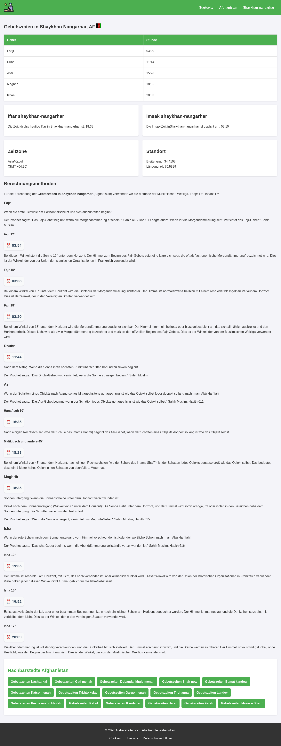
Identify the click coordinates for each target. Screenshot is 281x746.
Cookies (115, 738)
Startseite (206, 7)
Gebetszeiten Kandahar (123, 703)
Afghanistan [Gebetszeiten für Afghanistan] (228, 7)
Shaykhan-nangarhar (258, 7)
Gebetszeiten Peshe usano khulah (36, 703)
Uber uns (131, 738)
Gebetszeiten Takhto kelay (78, 692)
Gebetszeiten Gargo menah (125, 692)
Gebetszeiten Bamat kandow (226, 681)
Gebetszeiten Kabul (83, 703)
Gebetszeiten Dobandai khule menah (127, 681)
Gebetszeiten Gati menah (73, 681)
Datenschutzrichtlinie (157, 738)
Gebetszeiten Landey (212, 692)
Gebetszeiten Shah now (179, 681)
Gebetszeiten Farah (198, 703)
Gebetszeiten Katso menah (31, 692)
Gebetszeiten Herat (162, 703)
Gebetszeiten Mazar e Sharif (242, 703)
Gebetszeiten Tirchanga (171, 692)
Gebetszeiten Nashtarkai (29, 681)
